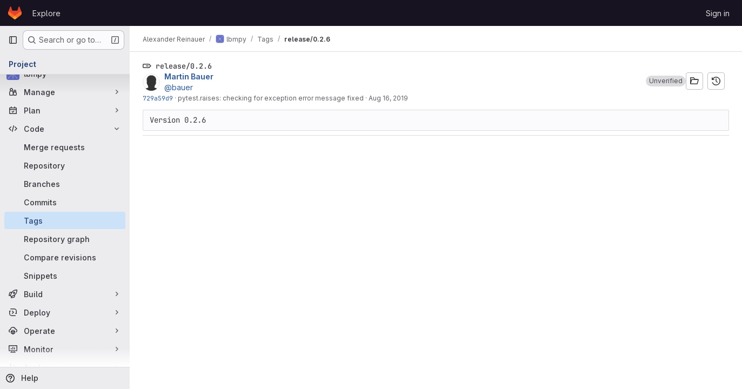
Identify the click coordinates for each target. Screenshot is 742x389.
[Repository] (64, 165)
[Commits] (64, 202)
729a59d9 (158, 98)
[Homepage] (15, 13)
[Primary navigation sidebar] (13, 40)
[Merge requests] (64, 147)
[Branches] (64, 183)
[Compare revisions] (64, 257)
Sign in (718, 13)
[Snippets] (64, 275)
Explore (46, 13)
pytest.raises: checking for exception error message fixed (271, 98)
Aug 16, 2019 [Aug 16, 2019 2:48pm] (388, 98)
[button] (666, 81)
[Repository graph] (64, 238)
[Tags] (64, 220)
